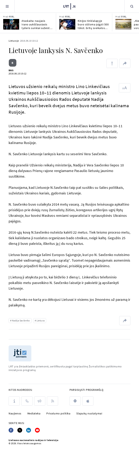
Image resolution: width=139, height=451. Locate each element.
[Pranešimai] (39, 401)
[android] (75, 401)
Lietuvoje (14, 40)
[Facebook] (11, 430)
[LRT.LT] (69, 6)
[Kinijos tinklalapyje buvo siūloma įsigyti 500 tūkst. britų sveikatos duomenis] (67, 24)
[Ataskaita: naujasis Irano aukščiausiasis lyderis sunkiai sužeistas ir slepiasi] (11, 24)
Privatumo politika (58, 413)
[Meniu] (7, 6)
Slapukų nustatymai (89, 413)
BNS (11, 70)
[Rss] (52, 401)
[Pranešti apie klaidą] (112, 63)
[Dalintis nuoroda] (124, 63)
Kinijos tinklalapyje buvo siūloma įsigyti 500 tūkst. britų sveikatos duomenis (93, 24)
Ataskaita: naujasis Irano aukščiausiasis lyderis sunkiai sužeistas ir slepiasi (37, 24)
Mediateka (34, 413)
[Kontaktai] (27, 401)
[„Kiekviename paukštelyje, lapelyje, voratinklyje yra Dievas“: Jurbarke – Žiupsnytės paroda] (123, 24)
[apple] (87, 401)
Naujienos (15, 413)
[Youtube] (37, 430)
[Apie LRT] (14, 401)
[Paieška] (132, 6)
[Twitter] (19, 430)
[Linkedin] (28, 430)
